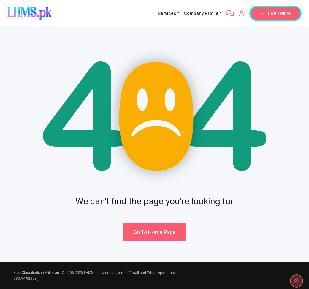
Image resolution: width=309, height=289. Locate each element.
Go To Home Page (154, 232)
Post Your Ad (275, 13)
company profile (201, 13)
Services (167, 13)
